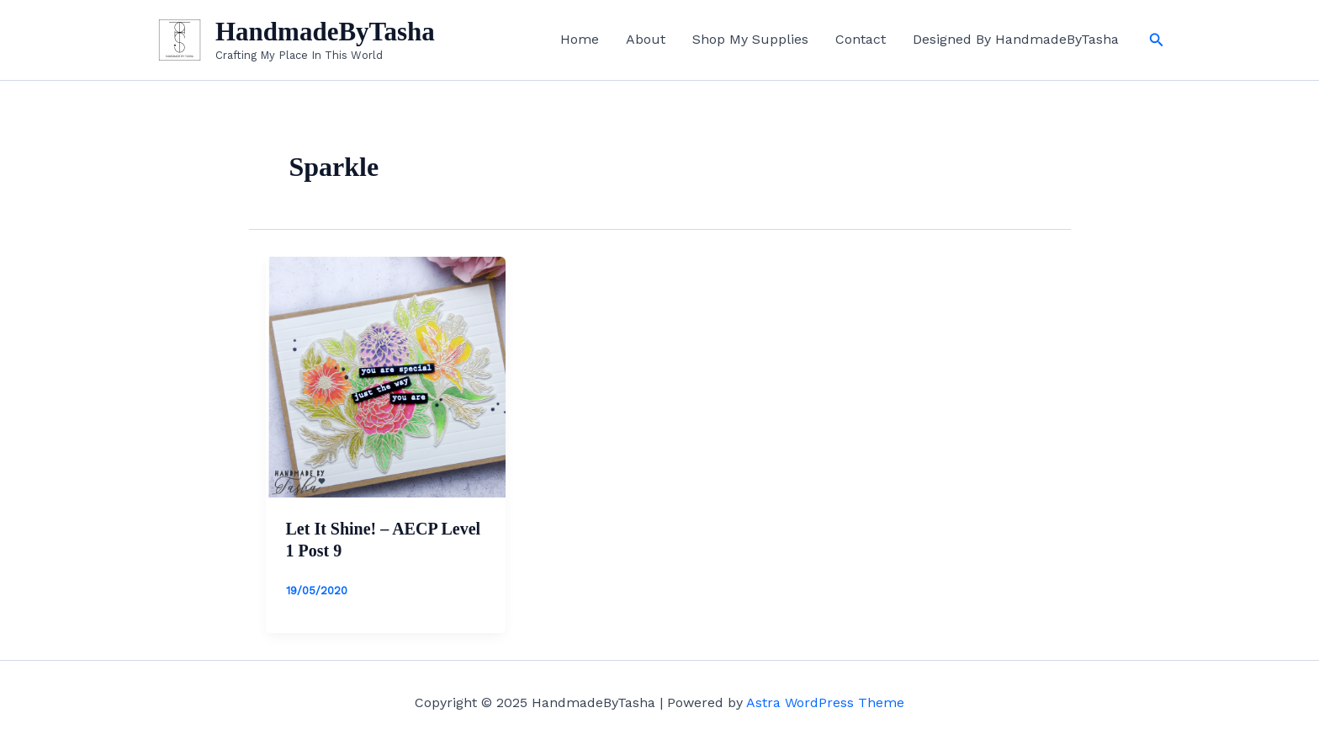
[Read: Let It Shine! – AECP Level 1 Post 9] (386, 376)
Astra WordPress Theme (825, 702)
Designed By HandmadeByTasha (1016, 39)
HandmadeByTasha (325, 31)
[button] (1156, 40)
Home (579, 39)
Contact (860, 39)
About (645, 39)
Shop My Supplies (750, 39)
